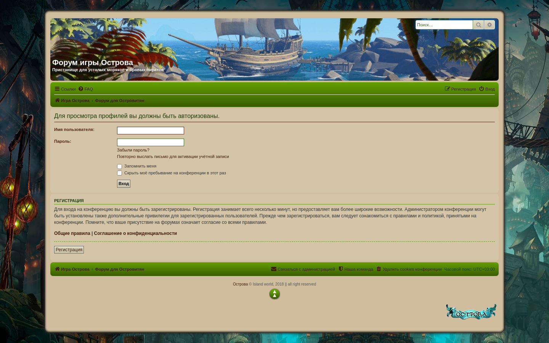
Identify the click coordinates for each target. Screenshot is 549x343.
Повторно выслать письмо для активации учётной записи (173, 156)
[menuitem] (85, 89)
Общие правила (72, 233)
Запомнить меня (136, 166)
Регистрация (69, 249)
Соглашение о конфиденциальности (135, 233)
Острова (240, 284)
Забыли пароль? (133, 150)
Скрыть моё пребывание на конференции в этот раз (171, 173)
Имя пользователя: (74, 129)
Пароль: (62, 141)
